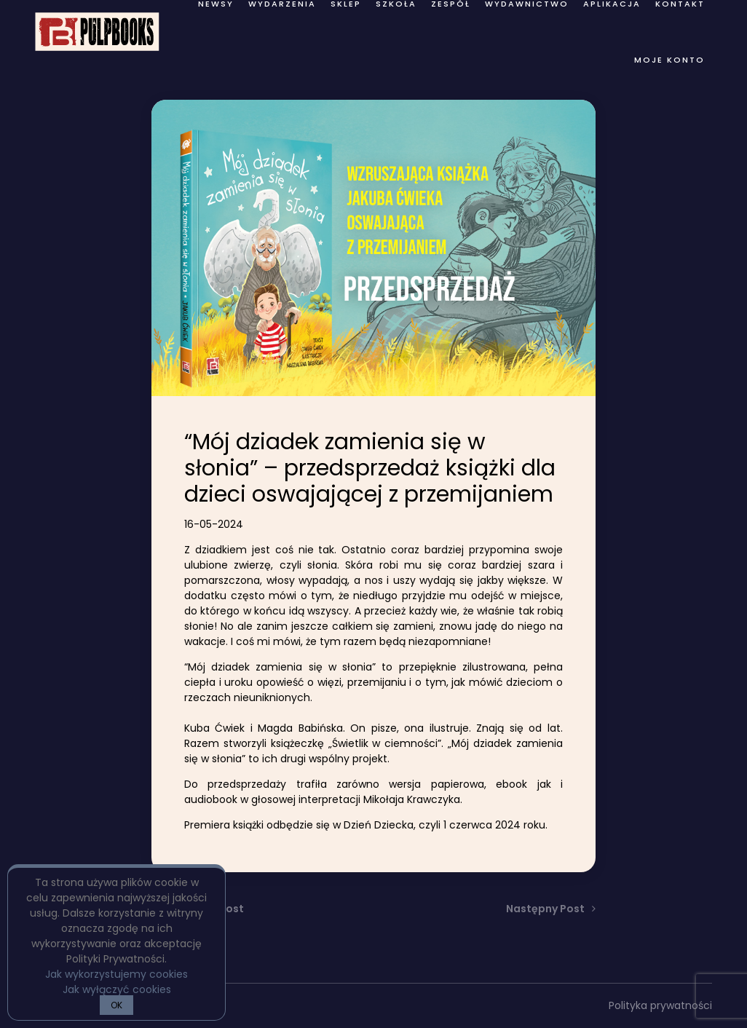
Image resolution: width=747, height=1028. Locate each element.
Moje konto (669, 60)
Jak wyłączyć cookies (117, 989)
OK (116, 1005)
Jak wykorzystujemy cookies (116, 974)
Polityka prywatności (660, 1005)
